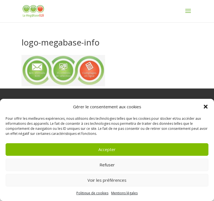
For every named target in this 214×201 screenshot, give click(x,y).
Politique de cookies (92, 193)
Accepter (107, 149)
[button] (205, 106)
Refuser (107, 165)
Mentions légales (124, 193)
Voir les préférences (107, 180)
